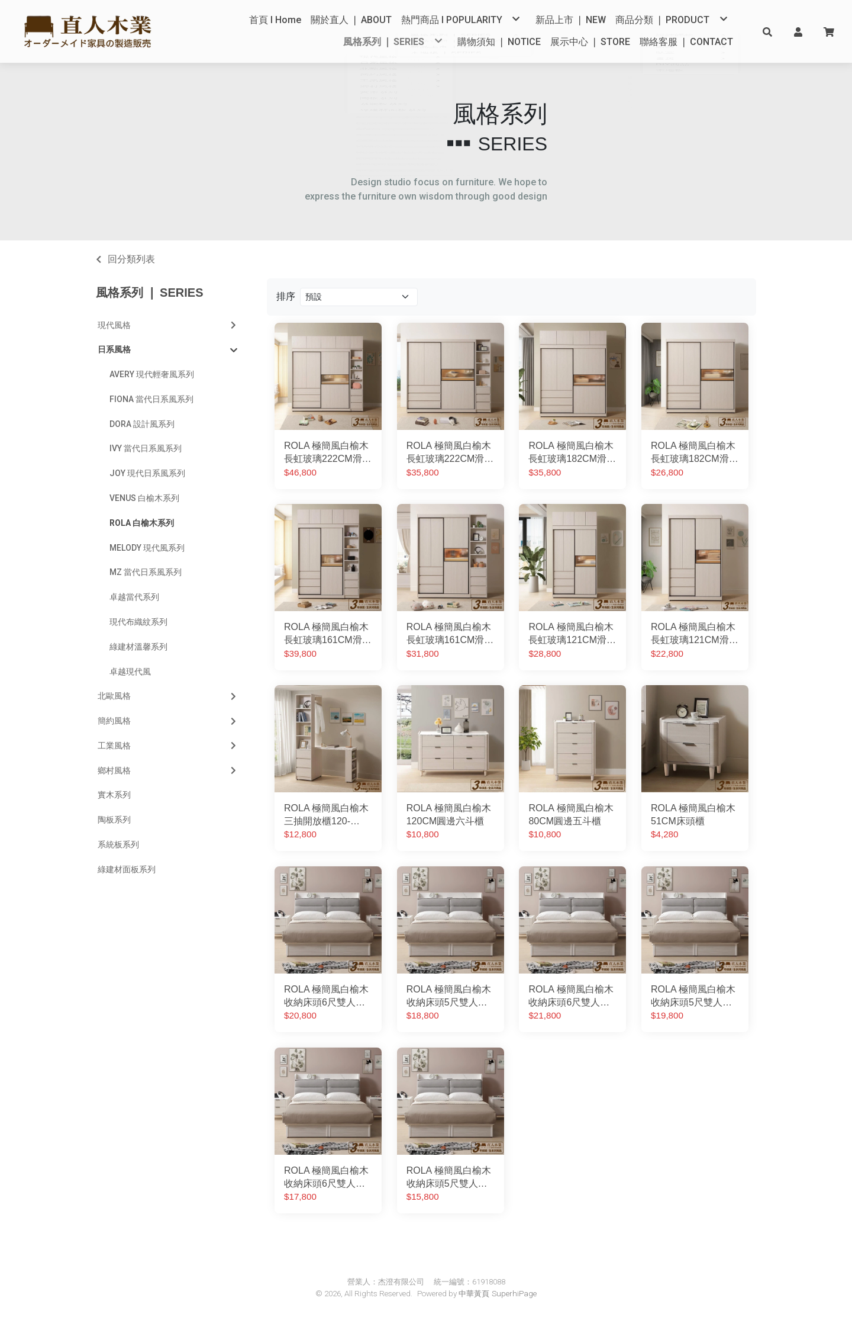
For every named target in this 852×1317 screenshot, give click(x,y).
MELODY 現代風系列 (147, 548)
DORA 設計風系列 (142, 424)
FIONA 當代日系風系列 (151, 399)
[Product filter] (359, 297)
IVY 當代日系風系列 (145, 449)
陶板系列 (114, 820)
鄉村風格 (168, 770)
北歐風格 (168, 696)
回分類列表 (131, 259)
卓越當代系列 (134, 597)
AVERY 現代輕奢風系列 (151, 375)
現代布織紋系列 (138, 622)
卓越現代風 (130, 671)
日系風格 (167, 350)
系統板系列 (118, 844)
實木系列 (114, 795)
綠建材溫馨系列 (138, 646)
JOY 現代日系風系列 (147, 473)
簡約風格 (168, 720)
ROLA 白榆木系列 (141, 523)
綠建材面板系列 (127, 869)
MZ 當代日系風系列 (145, 572)
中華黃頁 (474, 1293)
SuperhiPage (514, 1293)
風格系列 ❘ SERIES (149, 293)
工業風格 (168, 745)
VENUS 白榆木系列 (144, 498)
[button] (767, 31)
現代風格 (168, 325)
